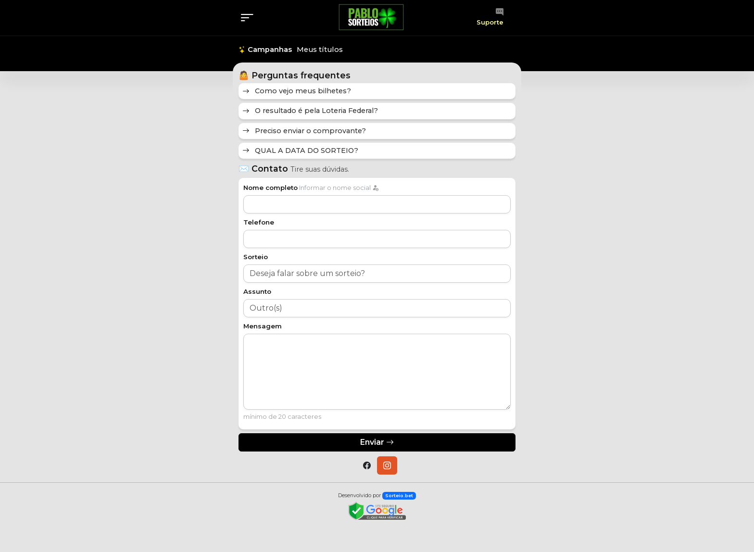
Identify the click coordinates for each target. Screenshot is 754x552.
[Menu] (250, 18)
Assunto (257, 291)
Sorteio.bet (399, 495)
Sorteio (255, 257)
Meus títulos (320, 49)
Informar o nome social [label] (338, 187)
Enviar (377, 442)
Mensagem (262, 326)
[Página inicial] (371, 17)
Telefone (258, 222)
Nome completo (270, 187)
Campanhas (265, 49)
